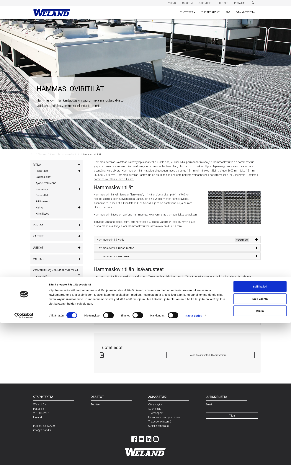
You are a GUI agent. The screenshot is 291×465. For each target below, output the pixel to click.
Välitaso (39, 259)
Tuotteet (42, 154)
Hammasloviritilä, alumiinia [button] (113, 256)
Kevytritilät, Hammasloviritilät (64, 154)
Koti (32, 154)
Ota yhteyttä (155, 404)
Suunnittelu (206, 3)
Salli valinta (260, 440)
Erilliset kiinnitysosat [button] (109, 321)
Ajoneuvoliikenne (46, 183)
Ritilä (37, 164)
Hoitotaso (42, 170)
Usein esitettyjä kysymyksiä (164, 417)
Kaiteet (38, 236)
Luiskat (38, 247)
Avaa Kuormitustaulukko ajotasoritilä (208, 355)
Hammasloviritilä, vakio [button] (173, 240)
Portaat (39, 225)
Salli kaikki (260, 428)
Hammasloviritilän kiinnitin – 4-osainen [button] (120, 313)
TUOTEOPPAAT (210, 12)
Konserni (187, 3)
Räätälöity (42, 189)
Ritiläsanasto (43, 201)
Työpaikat (239, 3)
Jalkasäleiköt (43, 177)
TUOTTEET (186, 12)
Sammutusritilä (45, 289)
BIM (227, 12)
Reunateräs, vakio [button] (108, 296)
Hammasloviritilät (46, 282)
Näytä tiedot (193, 457)
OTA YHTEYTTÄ (245, 12)
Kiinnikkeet (42, 213)
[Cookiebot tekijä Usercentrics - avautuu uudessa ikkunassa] (24, 458)
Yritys (172, 3)
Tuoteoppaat (156, 413)
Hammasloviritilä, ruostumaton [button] (115, 248)
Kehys (39, 207)
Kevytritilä (42, 276)
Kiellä (260, 452)
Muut (36, 300)
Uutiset (223, 3)
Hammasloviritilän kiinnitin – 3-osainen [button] (120, 305)
